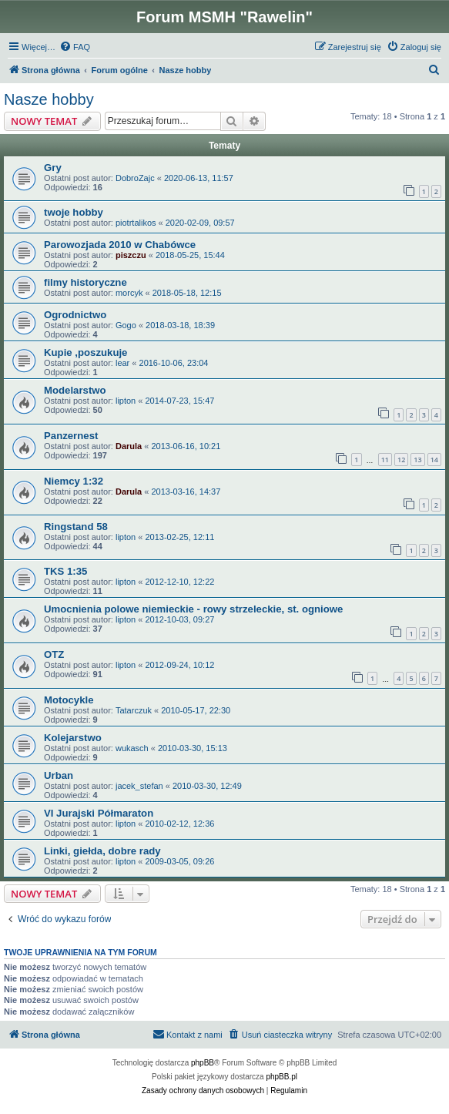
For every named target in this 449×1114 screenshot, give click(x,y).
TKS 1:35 (65, 571)
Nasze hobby (49, 99)
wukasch (132, 748)
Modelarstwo (75, 390)
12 (401, 460)
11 (385, 460)
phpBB (202, 1063)
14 (434, 460)
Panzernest (71, 435)
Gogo (126, 325)
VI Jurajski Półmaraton (98, 813)
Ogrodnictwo (75, 314)
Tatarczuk (134, 710)
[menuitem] (74, 47)
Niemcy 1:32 (73, 481)
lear (122, 362)
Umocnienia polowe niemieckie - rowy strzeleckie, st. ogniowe (193, 609)
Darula (129, 446)
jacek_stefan (139, 785)
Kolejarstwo (73, 737)
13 (417, 460)
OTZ (54, 654)
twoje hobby (73, 212)
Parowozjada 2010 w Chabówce (120, 244)
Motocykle (69, 700)
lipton (126, 400)
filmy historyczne (85, 282)
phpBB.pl (281, 1076)
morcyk (129, 292)
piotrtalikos (136, 222)
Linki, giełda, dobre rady (102, 851)
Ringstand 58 (76, 526)
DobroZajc (135, 178)
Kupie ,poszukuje (85, 352)
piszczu (131, 255)
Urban (58, 775)
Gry (53, 167)
